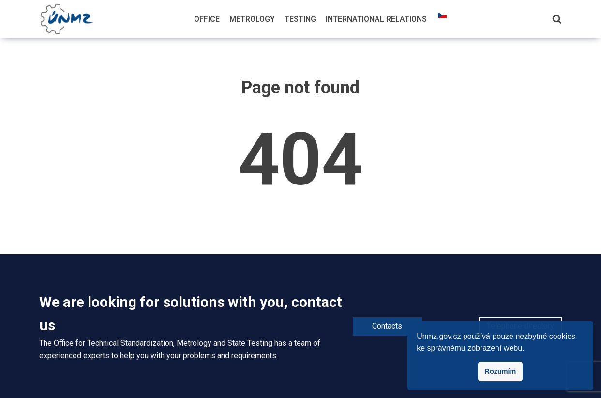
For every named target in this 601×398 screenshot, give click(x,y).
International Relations (376, 19)
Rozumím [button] (500, 371)
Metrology (252, 19)
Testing (300, 19)
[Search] (557, 19)
